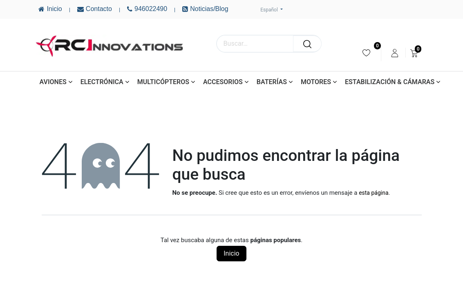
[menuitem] (366, 53)
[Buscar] (307, 44)
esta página (373, 192)
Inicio (231, 253)
